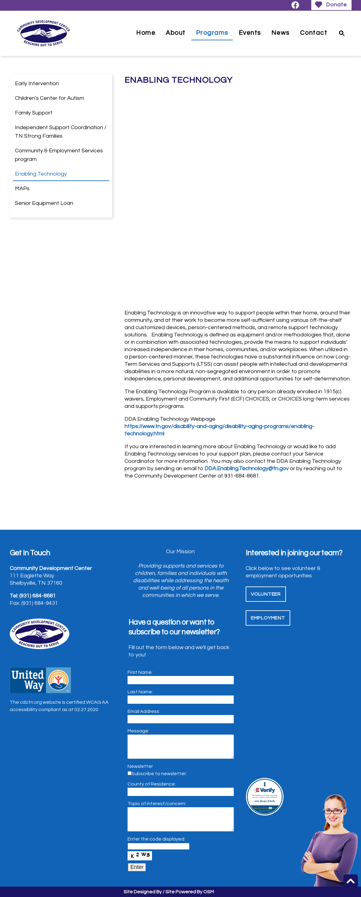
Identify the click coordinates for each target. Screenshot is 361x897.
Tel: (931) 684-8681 (33, 596)
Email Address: (144, 711)
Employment (268, 618)
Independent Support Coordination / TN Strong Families (60, 132)
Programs (212, 33)
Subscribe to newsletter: (159, 773)
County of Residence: (152, 784)
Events (250, 33)
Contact (313, 33)
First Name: (140, 672)
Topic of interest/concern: (157, 803)
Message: (138, 730)
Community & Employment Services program (59, 155)
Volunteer (266, 594)
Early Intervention (37, 83)
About (176, 33)
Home (145, 33)
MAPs (22, 188)
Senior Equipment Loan (44, 203)
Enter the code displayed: (156, 839)
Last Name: (140, 691)
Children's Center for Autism (49, 98)
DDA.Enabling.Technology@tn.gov (246, 468)
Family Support (33, 113)
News (280, 33)
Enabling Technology (41, 174)
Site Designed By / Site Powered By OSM (169, 891)
